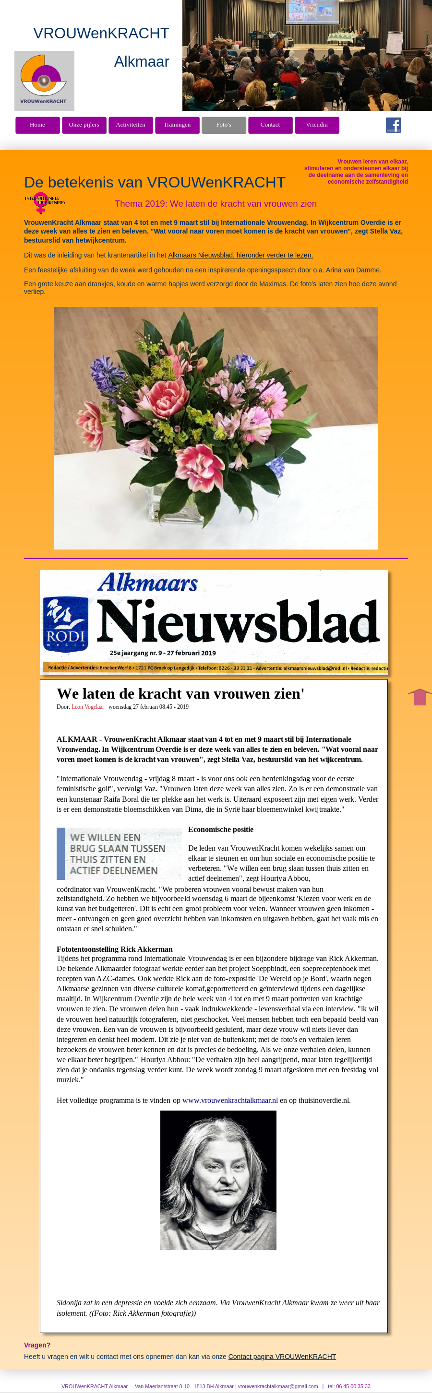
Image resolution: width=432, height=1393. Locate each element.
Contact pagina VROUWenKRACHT (282, 1356)
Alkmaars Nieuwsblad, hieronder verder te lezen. (240, 255)
